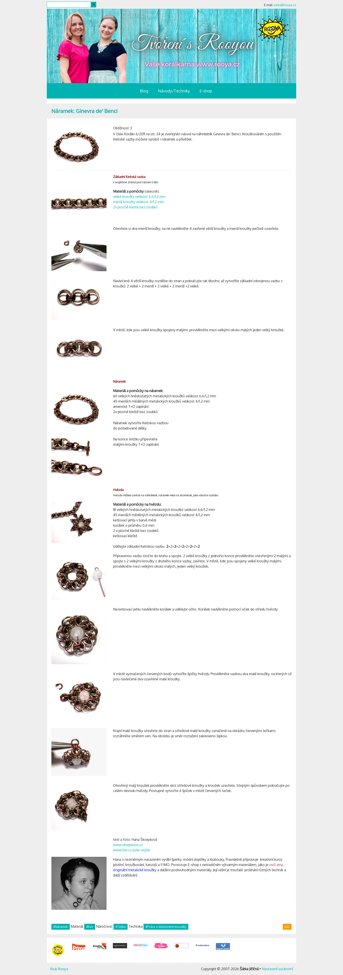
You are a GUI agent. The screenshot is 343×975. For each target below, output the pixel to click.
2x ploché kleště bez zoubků (135, 207)
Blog (144, 90)
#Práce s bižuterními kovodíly (165, 927)
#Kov (89, 927)
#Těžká (121, 927)
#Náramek (60, 927)
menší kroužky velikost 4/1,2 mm (138, 202)
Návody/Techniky (174, 90)
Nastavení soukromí (277, 969)
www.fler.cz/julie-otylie (131, 850)
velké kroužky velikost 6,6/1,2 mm (139, 196)
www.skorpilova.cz (128, 845)
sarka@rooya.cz (284, 5)
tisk (287, 927)
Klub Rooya (59, 969)
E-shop (206, 90)
